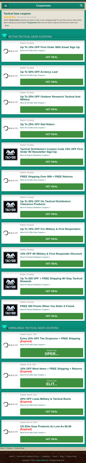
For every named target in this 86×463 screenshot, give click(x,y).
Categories (46, 456)
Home (2, 448)
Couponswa (43, 5)
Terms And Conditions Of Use (28, 456)
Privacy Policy (71, 456)
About (55, 456)
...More (6, 26)
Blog (61, 456)
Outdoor (9, 448)
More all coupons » (33, 51)
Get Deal (52, 57)
